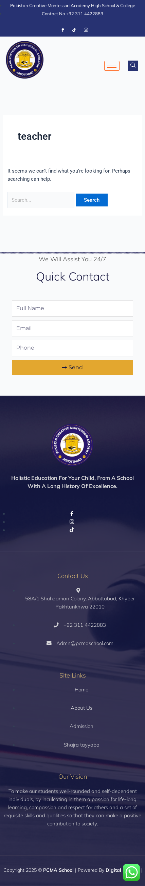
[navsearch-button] (133, 66)
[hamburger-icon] (112, 66)
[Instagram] (86, 30)
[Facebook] (63, 30)
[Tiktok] (74, 30)
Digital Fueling (122, 870)
